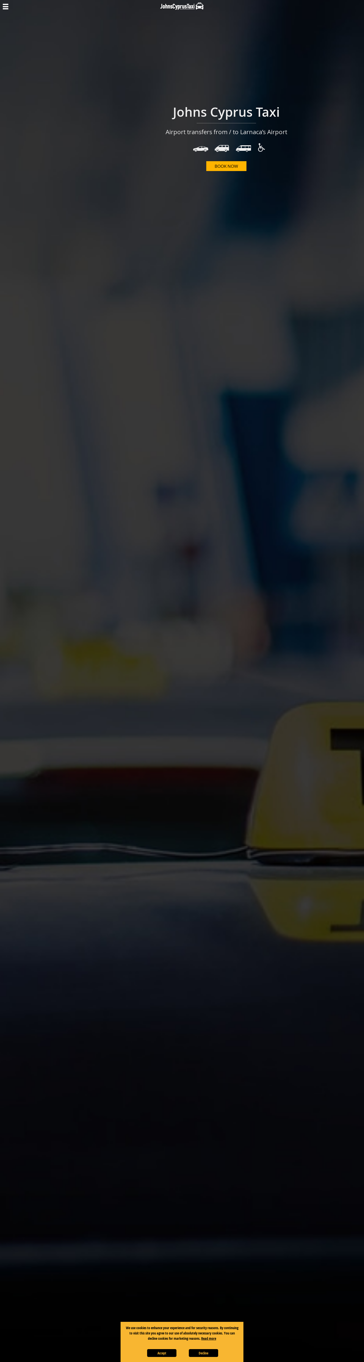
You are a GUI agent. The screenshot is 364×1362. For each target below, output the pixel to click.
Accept (161, 1353)
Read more (208, 1338)
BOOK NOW (226, 166)
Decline (203, 1353)
